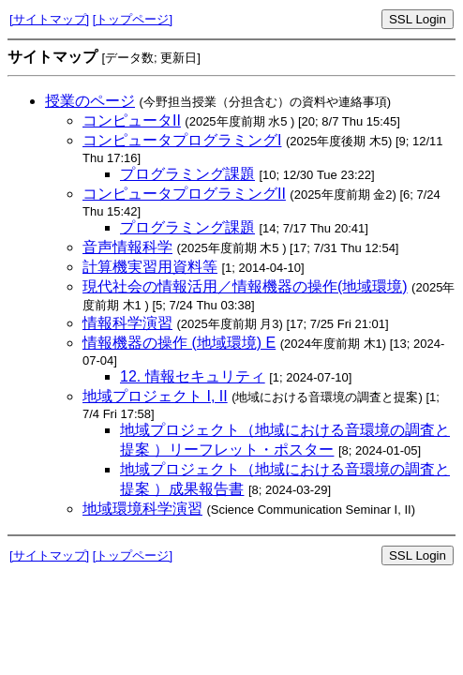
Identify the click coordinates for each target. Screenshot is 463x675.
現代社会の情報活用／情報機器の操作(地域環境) (245, 286)
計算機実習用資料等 (149, 267)
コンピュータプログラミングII (184, 194)
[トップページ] (132, 19)
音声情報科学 (127, 247)
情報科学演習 (127, 323)
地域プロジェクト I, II (155, 396)
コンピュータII (131, 120)
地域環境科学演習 (142, 509)
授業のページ (90, 101)
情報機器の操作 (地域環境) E (179, 343)
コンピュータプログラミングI (181, 140)
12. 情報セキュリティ (192, 376)
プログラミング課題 (187, 174)
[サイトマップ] (49, 19)
